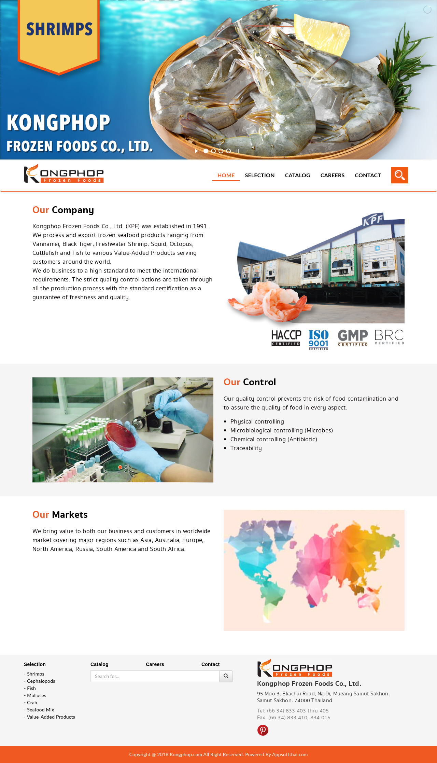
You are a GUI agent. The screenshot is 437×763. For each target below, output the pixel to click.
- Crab (30, 702)
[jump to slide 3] (220, 151)
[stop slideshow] (238, 150)
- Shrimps (34, 674)
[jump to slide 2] (213, 151)
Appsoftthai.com (290, 754)
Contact (368, 175)
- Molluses (35, 695)
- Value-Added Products (49, 717)
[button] (46, 442)
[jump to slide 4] (228, 151)
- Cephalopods (39, 681)
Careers (333, 175)
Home (226, 175)
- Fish (30, 688)
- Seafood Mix (39, 709)
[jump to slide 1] (205, 151)
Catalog (297, 175)
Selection (259, 175)
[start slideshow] (196, 150)
